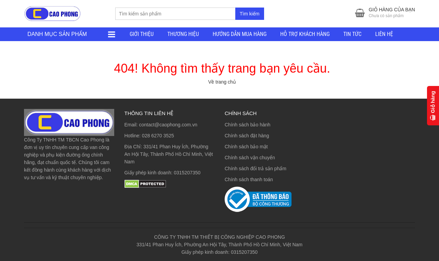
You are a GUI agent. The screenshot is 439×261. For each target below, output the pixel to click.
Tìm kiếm (250, 13)
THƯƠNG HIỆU (183, 34)
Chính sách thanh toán (249, 179)
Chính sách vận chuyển (250, 157)
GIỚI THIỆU (142, 34)
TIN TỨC (352, 34)
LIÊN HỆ (384, 34)
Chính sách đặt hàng (247, 135)
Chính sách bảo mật (246, 146)
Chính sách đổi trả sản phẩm (255, 168)
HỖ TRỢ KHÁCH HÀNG (305, 34)
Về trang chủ (222, 82)
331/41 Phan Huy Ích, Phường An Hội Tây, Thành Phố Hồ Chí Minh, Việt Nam (168, 154)
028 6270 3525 (158, 135)
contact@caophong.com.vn (168, 124)
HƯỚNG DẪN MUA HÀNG (239, 34)
